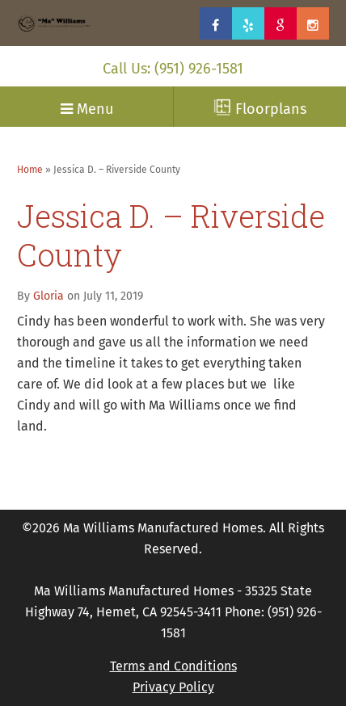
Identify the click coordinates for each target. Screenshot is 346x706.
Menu (87, 109)
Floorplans (259, 108)
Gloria (48, 296)
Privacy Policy (173, 687)
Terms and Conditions (173, 666)
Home (30, 169)
